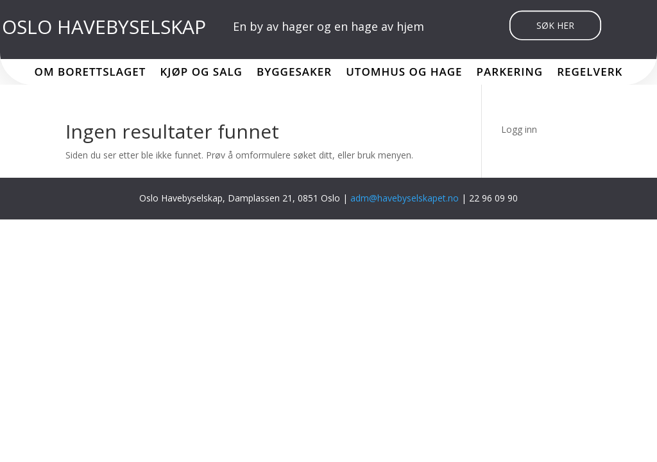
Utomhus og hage (404, 73)
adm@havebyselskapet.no (405, 198)
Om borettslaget (90, 73)
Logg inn (519, 129)
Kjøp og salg (201, 73)
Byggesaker (294, 73)
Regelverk (589, 73)
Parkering (510, 73)
